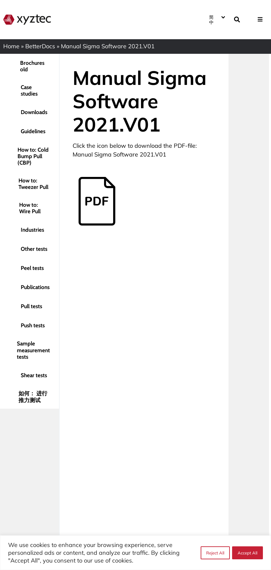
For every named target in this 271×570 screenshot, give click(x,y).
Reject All (215, 552)
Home (11, 46)
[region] (135, 552)
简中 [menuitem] (211, 19)
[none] (217, 19)
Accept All (247, 552)
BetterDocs (40, 46)
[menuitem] (217, 19)
